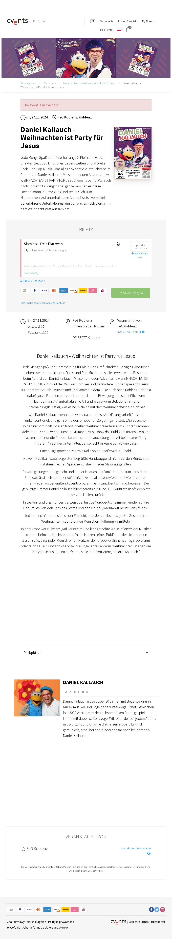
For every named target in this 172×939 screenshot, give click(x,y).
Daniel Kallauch (83, 682)
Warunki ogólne (36, 922)
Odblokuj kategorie (32, 280)
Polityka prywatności (61, 922)
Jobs (25, 927)
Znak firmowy (16, 922)
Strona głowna (28, 83)
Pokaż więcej (31, 273)
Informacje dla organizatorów (49, 927)
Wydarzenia (50, 83)
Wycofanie (13, 927)
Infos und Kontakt (130, 332)
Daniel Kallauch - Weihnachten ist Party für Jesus (89, 83)
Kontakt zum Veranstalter (136, 848)
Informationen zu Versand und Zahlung (42, 303)
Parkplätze (32, 652)
